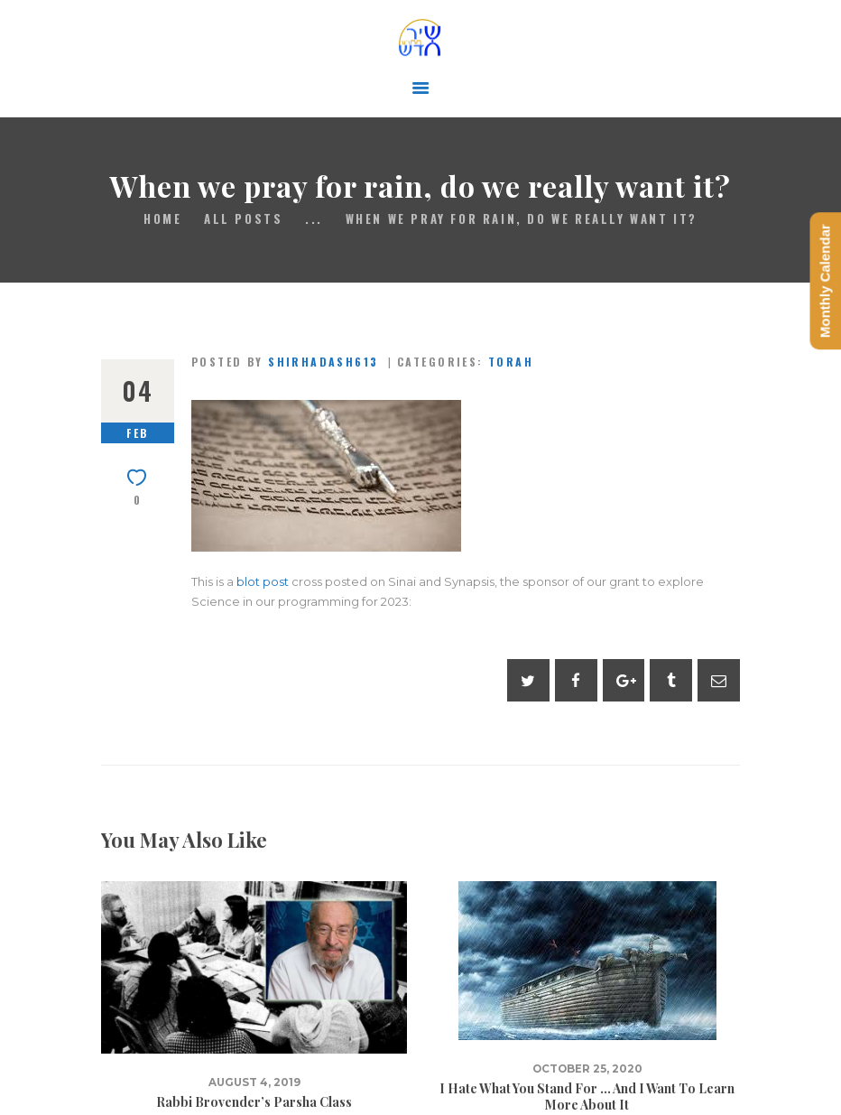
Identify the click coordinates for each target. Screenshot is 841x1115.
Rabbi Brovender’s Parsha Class (254, 1102)
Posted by (287, 361)
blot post (262, 581)
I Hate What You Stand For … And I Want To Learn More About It (587, 1097)
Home (162, 219)
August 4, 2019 (254, 1082)
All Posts (243, 218)
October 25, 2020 (587, 1069)
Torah (510, 361)
